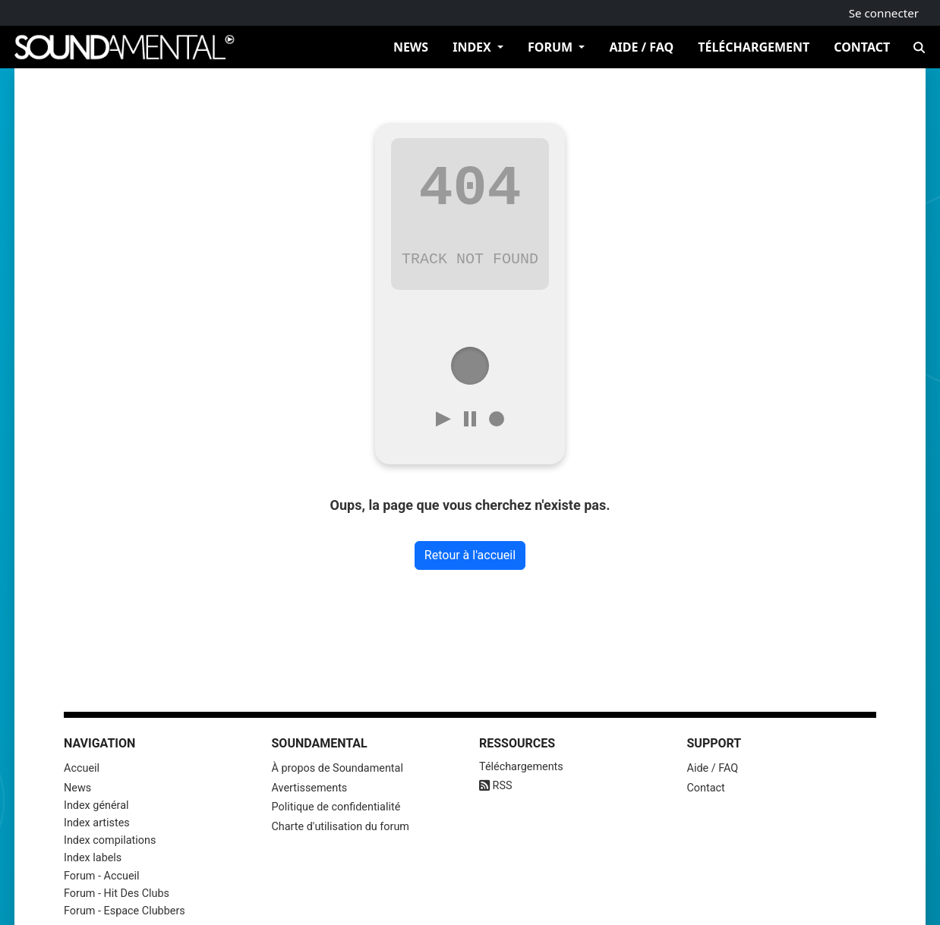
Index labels (92, 857)
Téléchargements (521, 766)
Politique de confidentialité (336, 807)
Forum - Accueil (102, 876)
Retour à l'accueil (470, 555)
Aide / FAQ (641, 47)
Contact (862, 47)
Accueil (81, 768)
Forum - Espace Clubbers (124, 911)
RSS (496, 785)
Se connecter (884, 12)
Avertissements (310, 788)
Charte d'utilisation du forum (340, 826)
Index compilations (110, 840)
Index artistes (97, 822)
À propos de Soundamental (337, 768)
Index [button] (473, 47)
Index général (96, 805)
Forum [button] (552, 47)
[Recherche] (919, 47)
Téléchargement (753, 47)
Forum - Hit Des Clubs (116, 893)
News (410, 47)
